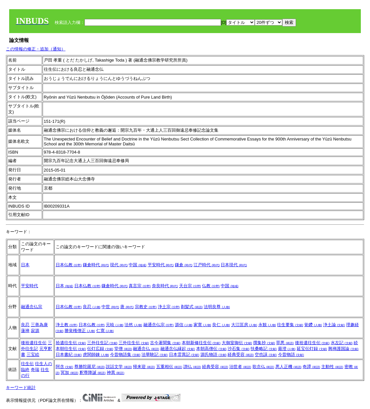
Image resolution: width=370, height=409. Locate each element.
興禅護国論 (343, 348)
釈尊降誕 (93, 372)
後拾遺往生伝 (33, 342)
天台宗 (190, 285)
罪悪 (285, 342)
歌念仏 (263, 366)
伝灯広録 (100, 348)
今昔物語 (291, 354)
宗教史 (146, 306)
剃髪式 (192, 306)
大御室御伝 (237, 342)
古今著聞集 (165, 342)
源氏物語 (213, 354)
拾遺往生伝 (71, 342)
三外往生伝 (134, 342)
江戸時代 (207, 264)
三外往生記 (102, 342)
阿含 (64, 366)
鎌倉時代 (96, 264)
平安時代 (161, 264)
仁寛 (105, 330)
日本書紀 (69, 354)
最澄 (287, 348)
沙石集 (239, 348)
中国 (137, 264)
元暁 (114, 324)
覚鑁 (313, 324)
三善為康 (39, 324)
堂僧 (123, 348)
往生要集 (290, 324)
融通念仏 (146, 348)
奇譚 (311, 366)
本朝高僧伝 (211, 348)
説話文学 (119, 366)
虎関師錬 (96, 354)
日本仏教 (69, 264)
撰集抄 (264, 342)
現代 (119, 264)
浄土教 (67, 324)
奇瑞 (35, 369)
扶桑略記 (263, 348)
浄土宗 (169, 306)
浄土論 (334, 324)
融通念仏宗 (31, 306)
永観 (267, 324)
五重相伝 (169, 366)
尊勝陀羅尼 (89, 366)
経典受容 (241, 354)
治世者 (240, 366)
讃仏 (192, 366)
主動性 (332, 366)
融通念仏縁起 (177, 348)
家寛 (202, 324)
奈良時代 (165, 285)
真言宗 (140, 285)
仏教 (211, 285)
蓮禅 (25, 330)
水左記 (342, 342)
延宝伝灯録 (312, 348)
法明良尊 (217, 306)
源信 (184, 324)
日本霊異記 (184, 354)
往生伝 (27, 363)
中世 (110, 306)
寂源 (35, 330)
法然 (133, 324)
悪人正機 (288, 366)
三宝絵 (33, 354)
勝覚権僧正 (80, 330)
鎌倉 (184, 264)
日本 (25, 264)
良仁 (221, 324)
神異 (115, 372)
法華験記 (154, 354)
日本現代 (234, 264)
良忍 (92, 306)
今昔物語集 (125, 354)
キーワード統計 (21, 387)
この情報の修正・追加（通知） (35, 48)
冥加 (69, 372)
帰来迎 (144, 366)
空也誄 (266, 354)
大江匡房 (244, 324)
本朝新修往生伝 (201, 342)
